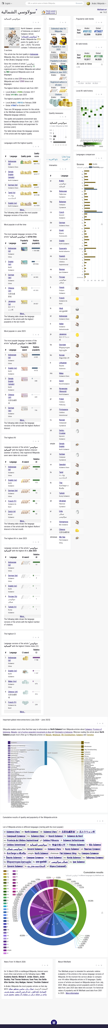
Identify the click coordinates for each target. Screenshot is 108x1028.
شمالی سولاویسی (59, 862)
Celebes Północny (51, 840)
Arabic (61, 181)
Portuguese (63, 409)
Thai (60, 483)
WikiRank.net (102, 9)
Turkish (62, 493)
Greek (61, 230)
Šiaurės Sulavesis (14, 857)
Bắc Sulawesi (95, 844)
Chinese (62, 529)
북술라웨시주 (58, 844)
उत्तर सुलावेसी (41, 862)
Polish (61, 399)
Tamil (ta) (11, 193)
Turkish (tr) (12, 607)
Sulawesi (88, 729)
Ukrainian (62, 501)
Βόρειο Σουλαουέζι (58, 866)
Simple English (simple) (11, 175)
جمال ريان (29, 989)
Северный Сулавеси (16, 836)
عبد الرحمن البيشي (23, 992)
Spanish (62, 256)
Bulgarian (62, 202)
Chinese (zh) (13, 692)
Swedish (62, 464)
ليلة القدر (35, 992)
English (7, 3)
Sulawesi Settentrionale (73, 840)
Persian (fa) (12, 596)
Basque (62, 269)
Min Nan (62, 537)
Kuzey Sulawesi (72, 849)
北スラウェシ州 (87, 831)
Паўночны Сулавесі (94, 857)
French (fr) (12, 501)
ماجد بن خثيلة (41, 994)
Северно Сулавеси (90, 853)
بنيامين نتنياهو (19, 989)
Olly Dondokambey (68, 735)
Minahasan (56, 735)
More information (72, 993)
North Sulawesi (31, 831)
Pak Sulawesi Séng (68, 853)
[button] (33, 22)
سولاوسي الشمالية (29, 36)
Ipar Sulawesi (79, 862)
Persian (62, 277)
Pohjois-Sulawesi (77, 844)
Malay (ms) (12, 681)
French (61, 298)
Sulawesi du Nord (75, 836)
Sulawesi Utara (13, 831)
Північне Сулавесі (92, 849)
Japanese (62, 334)
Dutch (61, 381)
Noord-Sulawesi (56, 836)
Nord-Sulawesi (55, 857)
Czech (61, 212)
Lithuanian (63, 363)
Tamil (61, 472)
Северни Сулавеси (34, 857)
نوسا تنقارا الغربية (66, 157)
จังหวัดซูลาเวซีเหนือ (16, 853)
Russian (62, 420)
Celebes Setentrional (16, 844)
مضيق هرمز (9, 992)
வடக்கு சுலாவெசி (36, 866)
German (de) (13, 185)
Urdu (61, 511)
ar (36, 9)
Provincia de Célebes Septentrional (22, 840)
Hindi (61, 308)
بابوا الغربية (52, 159)
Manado (14, 732)
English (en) (12, 203)
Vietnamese (63, 522)
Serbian (62, 454)
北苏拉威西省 (68, 831)
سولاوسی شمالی (14, 849)
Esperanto (63, 248)
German (62, 222)
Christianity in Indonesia (63, 732)
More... (22, 210)
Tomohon (90, 735)
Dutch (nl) (12, 511)
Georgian (62, 345)
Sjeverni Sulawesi (15, 866)
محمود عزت (9, 994)
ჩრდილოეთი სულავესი (19, 862)
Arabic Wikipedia (96, 3)
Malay (61, 373)
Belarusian (63, 191)
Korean (62, 355)
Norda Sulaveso (74, 857)
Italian (61, 324)
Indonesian (34, 54)
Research (79, 3)
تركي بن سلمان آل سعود (25, 994)
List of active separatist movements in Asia (34, 732)
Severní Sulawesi (35, 849)
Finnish (61, 287)
